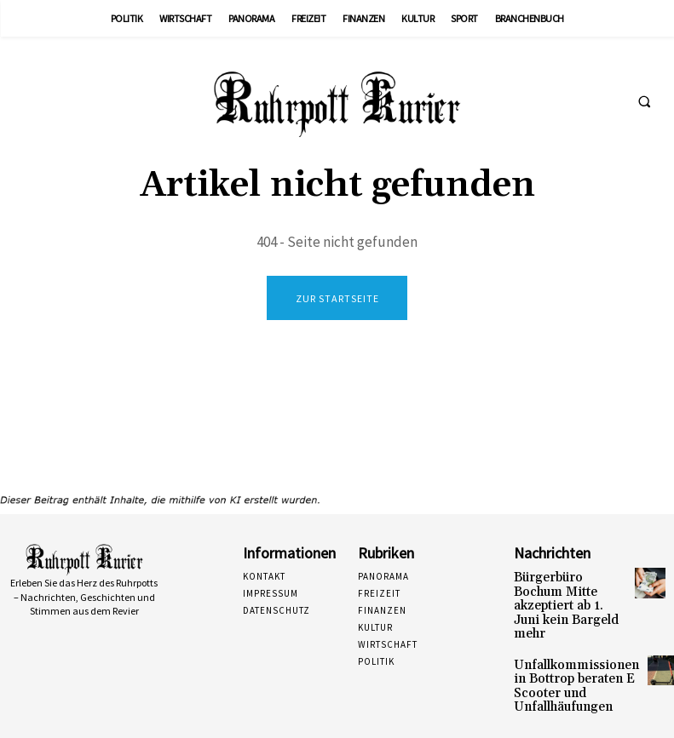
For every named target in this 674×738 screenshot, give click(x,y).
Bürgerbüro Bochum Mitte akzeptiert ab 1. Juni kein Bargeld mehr (564, 594)
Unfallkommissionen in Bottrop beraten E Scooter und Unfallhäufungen (566, 657)
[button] (644, 101)
